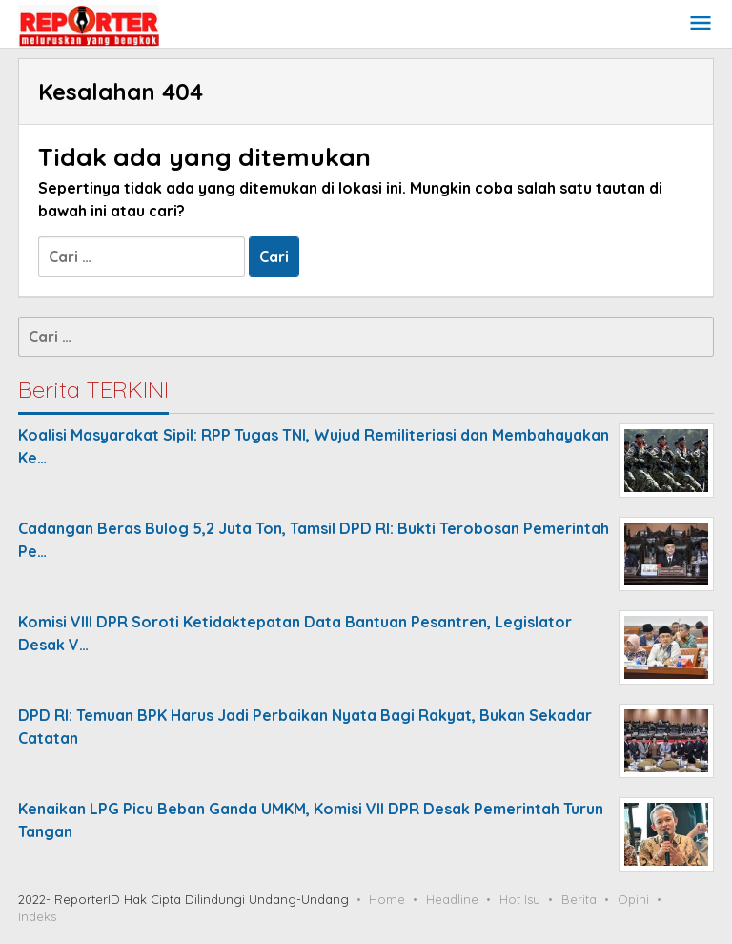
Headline (452, 899)
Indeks (37, 916)
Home (387, 899)
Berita (579, 899)
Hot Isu (519, 899)
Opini (633, 899)
